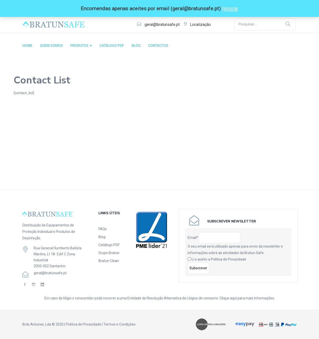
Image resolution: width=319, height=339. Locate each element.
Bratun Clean (108, 261)
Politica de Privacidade (83, 324)
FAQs (102, 229)
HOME (27, 46)
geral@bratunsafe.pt (162, 24)
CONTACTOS (158, 46)
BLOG (136, 46)
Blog (101, 237)
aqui (233, 298)
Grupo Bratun (108, 253)
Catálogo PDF (109, 245)
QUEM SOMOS (51, 46)
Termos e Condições (119, 324)
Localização (200, 24)
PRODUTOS (81, 46)
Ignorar (230, 8)
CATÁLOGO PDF (111, 46)
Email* (193, 238)
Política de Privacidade (228, 259)
